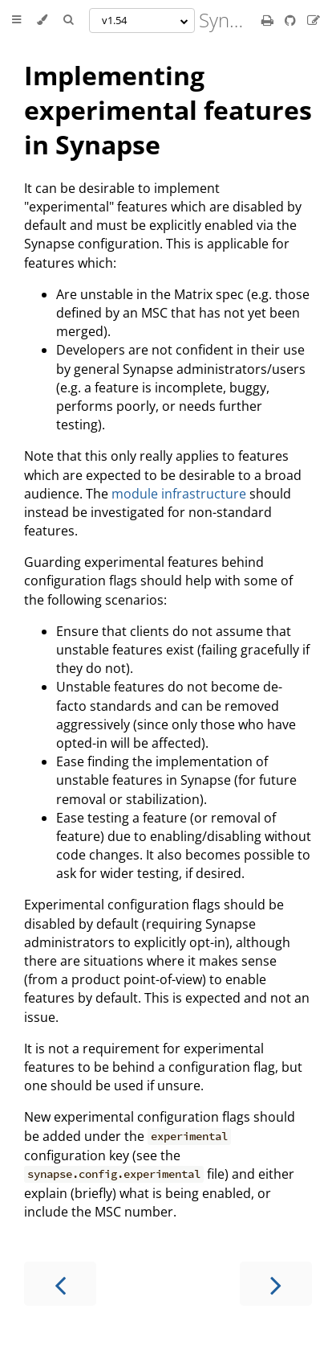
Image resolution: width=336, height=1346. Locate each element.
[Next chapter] (276, 1284)
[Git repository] (292, 20)
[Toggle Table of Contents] (16, 20)
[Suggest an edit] (313, 20)
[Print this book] (269, 20)
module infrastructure (178, 494)
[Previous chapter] (60, 1284)
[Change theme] (42, 20)
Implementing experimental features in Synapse (168, 110)
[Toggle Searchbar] (68, 20)
